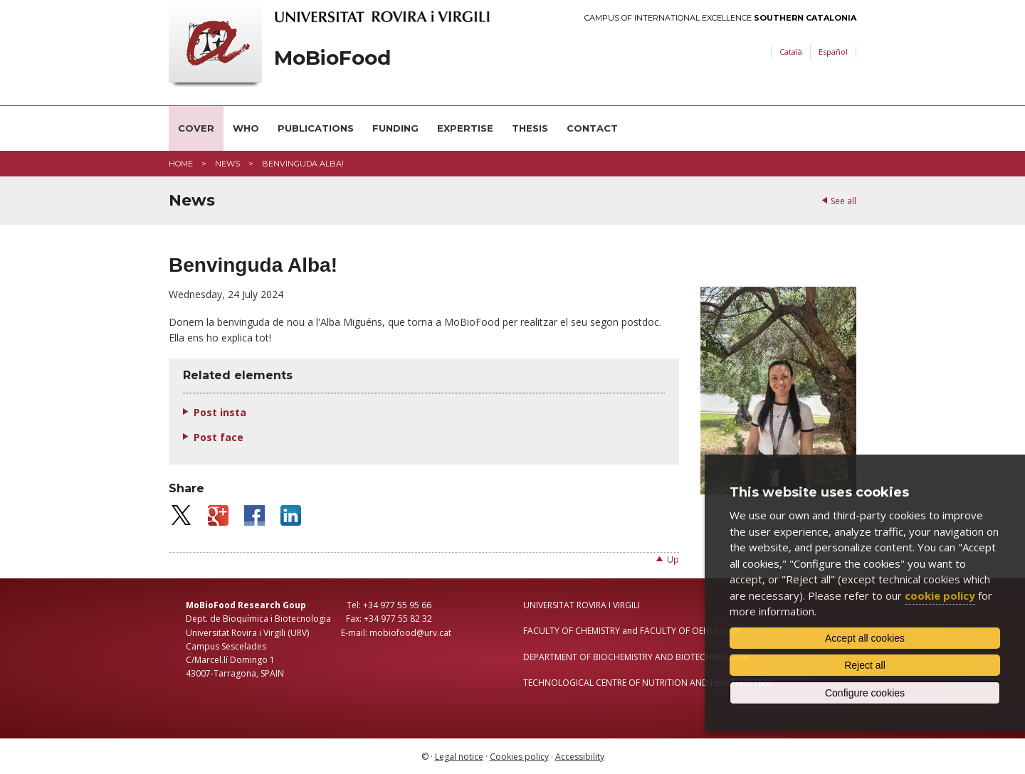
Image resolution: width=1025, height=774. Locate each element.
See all (843, 201)
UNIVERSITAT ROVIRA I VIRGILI (581, 605)
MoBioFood (332, 58)
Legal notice (459, 757)
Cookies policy (519, 757)
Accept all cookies (865, 638)
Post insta (220, 412)
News (227, 164)
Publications (316, 128)
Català (790, 51)
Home (181, 164)
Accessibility (579, 757)
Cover (196, 128)
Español (833, 51)
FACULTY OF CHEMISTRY (571, 631)
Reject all (864, 665)
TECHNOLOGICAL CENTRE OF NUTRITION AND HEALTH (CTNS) (647, 683)
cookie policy (940, 595)
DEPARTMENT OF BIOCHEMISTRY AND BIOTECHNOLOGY (635, 657)
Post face (218, 437)
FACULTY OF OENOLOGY (690, 631)
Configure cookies (865, 693)
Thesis (530, 128)
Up (673, 559)
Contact (592, 128)
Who (246, 128)
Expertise (465, 128)
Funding (395, 128)
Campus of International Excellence (720, 18)
